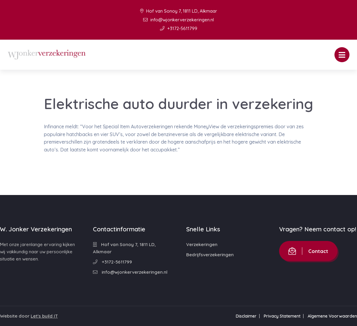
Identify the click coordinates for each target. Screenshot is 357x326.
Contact (308, 251)
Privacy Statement (282, 316)
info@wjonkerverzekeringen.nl (178, 20)
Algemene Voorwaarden (332, 316)
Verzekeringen (201, 244)
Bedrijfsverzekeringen (210, 254)
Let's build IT (44, 316)
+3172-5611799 (178, 28)
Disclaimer (246, 316)
